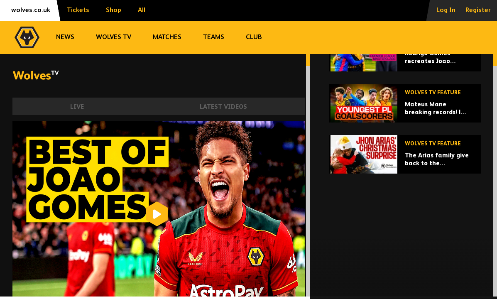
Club (254, 37)
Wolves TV (113, 37)
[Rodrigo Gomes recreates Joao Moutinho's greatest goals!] (405, 109)
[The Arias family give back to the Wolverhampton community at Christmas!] (405, 211)
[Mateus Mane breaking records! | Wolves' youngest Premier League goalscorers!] (405, 160)
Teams (213, 37)
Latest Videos (223, 107)
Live (77, 107)
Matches (167, 37)
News (65, 37)
